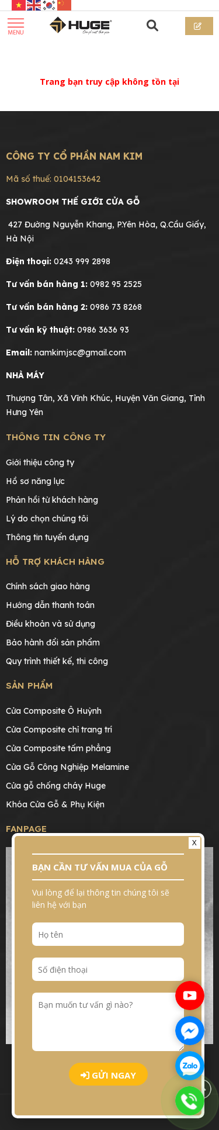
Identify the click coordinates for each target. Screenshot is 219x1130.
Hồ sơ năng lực (35, 481)
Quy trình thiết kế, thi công (57, 661)
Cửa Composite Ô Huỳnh (54, 711)
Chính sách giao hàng (48, 586)
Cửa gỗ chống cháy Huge (56, 785)
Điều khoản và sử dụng (50, 623)
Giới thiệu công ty (40, 462)
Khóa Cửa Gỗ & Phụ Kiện (55, 804)
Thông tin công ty (56, 437)
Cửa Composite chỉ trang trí (59, 729)
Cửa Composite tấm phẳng (58, 748)
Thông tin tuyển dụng (47, 537)
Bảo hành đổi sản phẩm (53, 642)
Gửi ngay (108, 1075)
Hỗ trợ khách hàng (55, 561)
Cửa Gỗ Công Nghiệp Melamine (67, 767)
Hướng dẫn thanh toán (50, 605)
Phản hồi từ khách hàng (52, 500)
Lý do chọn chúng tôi (47, 518)
